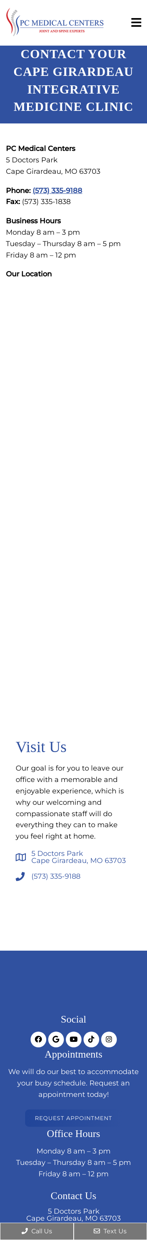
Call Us (37, 1231)
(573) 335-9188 (57, 190)
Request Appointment (73, 1118)
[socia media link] (38, 1039)
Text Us (110, 1231)
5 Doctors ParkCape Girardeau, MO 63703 (78, 857)
